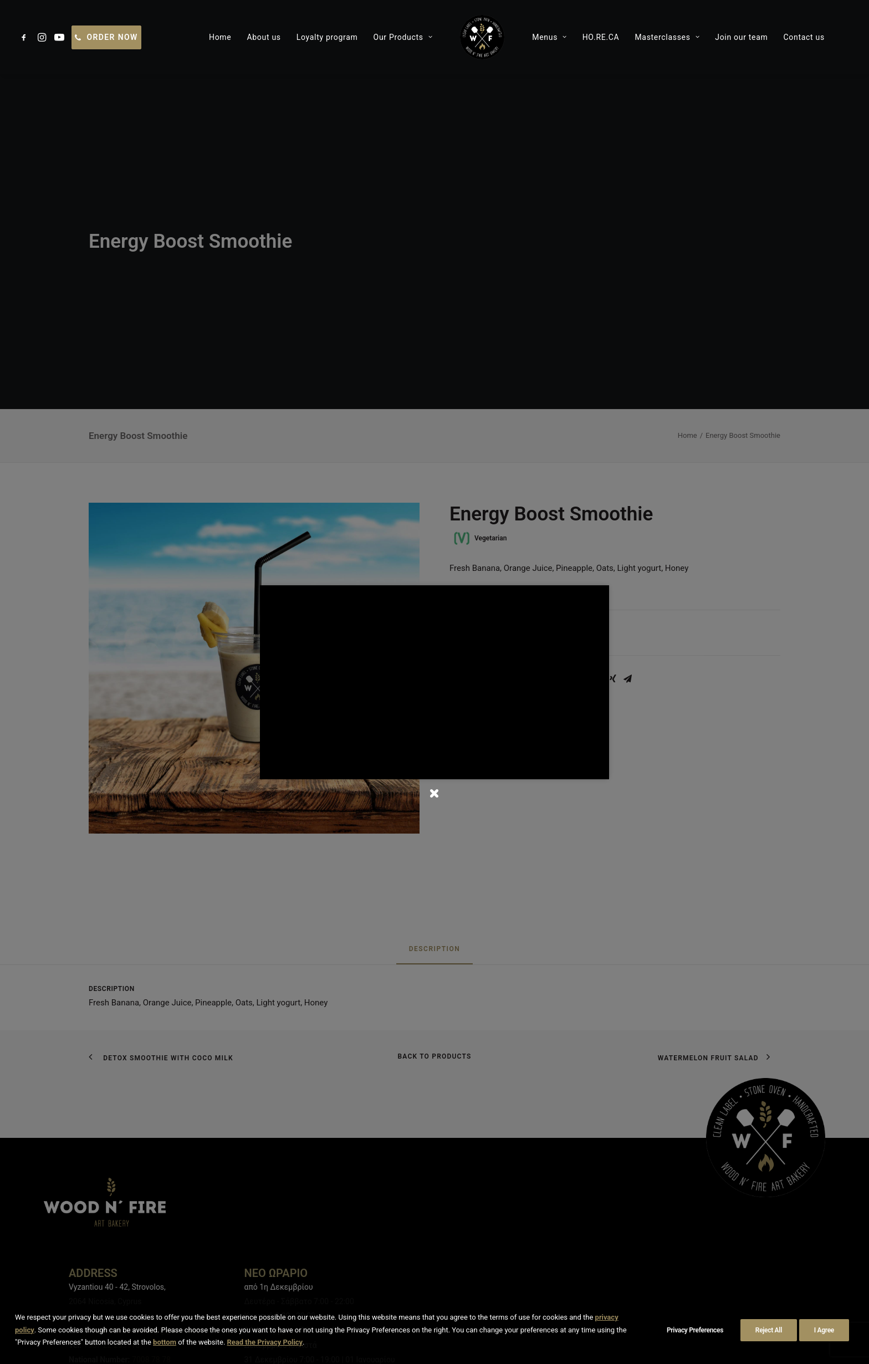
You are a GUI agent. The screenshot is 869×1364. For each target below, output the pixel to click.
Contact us (755, 37)
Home (172, 37)
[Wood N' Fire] (434, 37)
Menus (501, 37)
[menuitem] (26, 37)
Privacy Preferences (695, 1330)
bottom (164, 1342)
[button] (26, 37)
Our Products (355, 37)
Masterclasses (619, 37)
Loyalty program (279, 37)
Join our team (693, 37)
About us (216, 37)
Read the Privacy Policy (265, 1342)
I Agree (824, 1330)
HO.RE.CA (552, 37)
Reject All (768, 1330)
